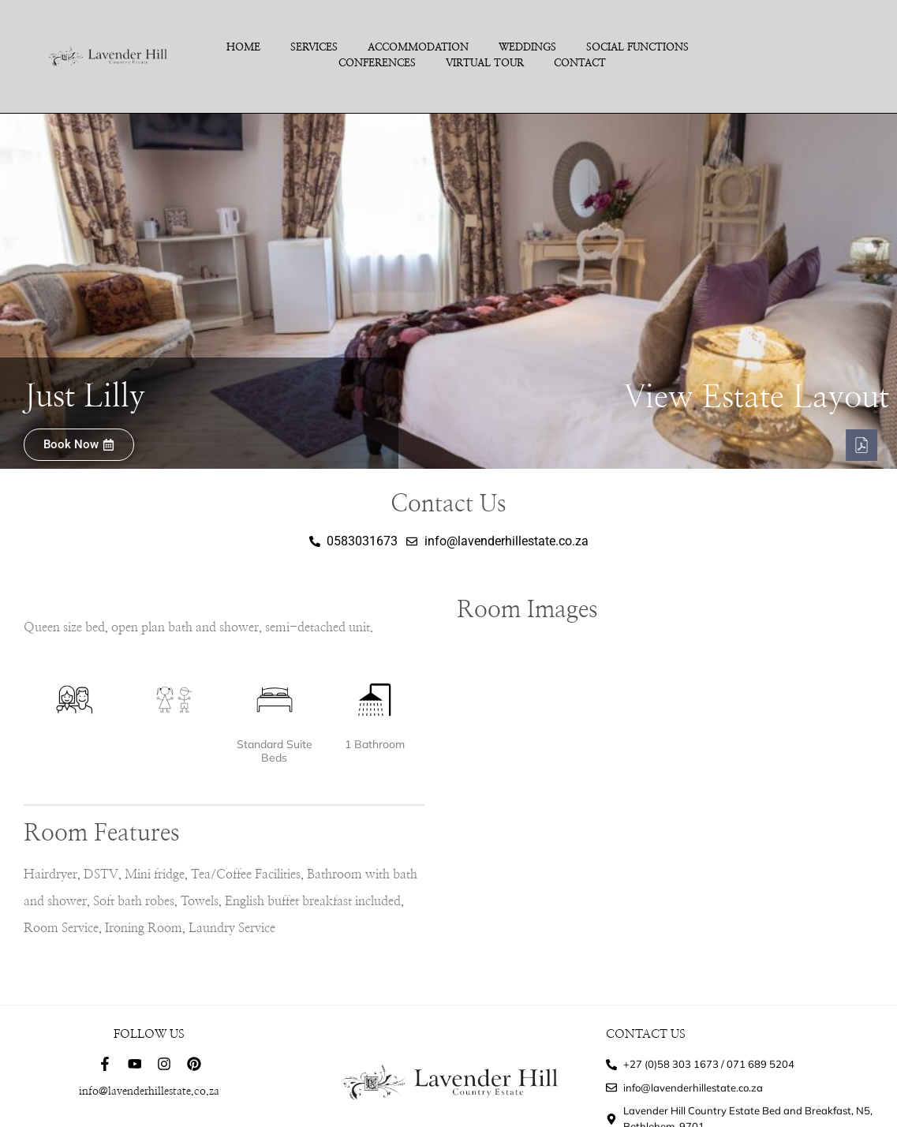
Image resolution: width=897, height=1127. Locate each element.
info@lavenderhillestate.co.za (149, 1091)
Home (243, 48)
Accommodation (418, 48)
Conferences (377, 63)
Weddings (527, 48)
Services (314, 48)
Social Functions (637, 48)
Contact (580, 63)
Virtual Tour (485, 63)
